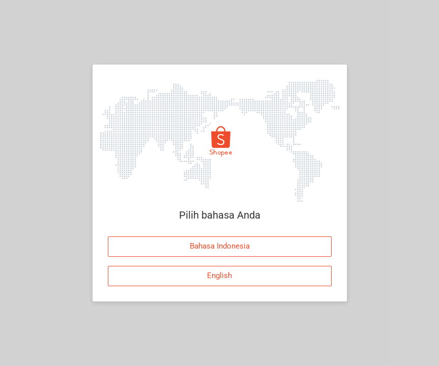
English (219, 275)
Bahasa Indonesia (220, 246)
